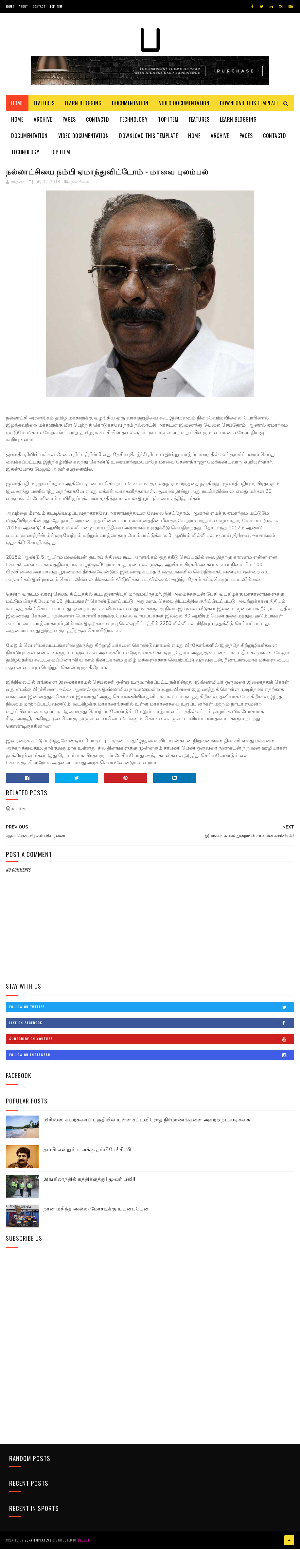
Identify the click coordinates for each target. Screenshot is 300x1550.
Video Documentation (184, 104)
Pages (69, 121)
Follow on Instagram (151, 1056)
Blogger (85, 1541)
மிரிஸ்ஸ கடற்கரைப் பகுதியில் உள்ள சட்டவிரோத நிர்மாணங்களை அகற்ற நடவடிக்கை (147, 1121)
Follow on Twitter (151, 1008)
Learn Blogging (83, 104)
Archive (43, 121)
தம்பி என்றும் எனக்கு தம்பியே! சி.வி (87, 1150)
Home (10, 6)
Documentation (130, 104)
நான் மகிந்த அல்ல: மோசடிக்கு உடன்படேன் (96, 1210)
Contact (39, 6)
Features (44, 104)
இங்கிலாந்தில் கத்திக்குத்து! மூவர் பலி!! (89, 1180)
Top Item (56, 6)
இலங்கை (80, 184)
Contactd (97, 121)
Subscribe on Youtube (151, 1040)
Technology (133, 121)
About (23, 6)
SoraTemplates (37, 1541)
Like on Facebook (151, 1024)
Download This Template (249, 104)
